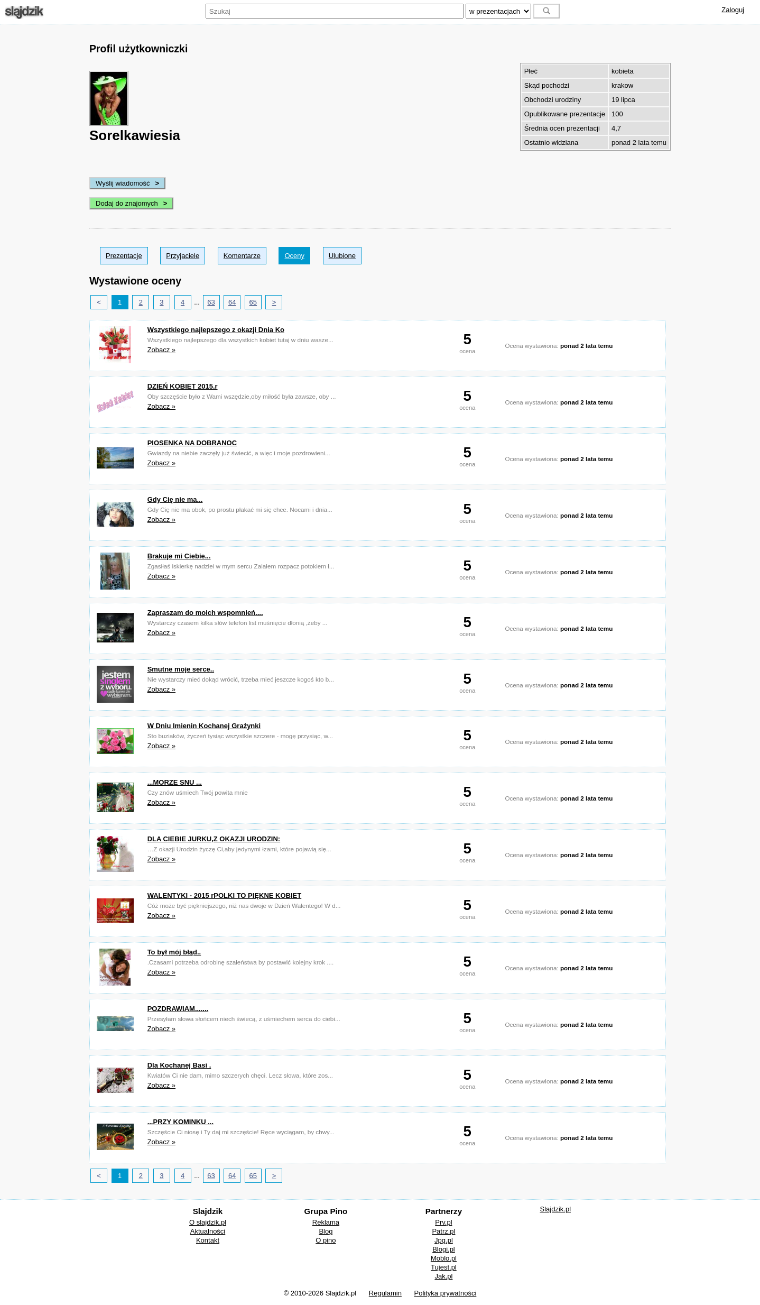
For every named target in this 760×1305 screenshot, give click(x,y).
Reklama (325, 1222)
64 (232, 302)
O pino (326, 1240)
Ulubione (342, 256)
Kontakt (207, 1240)
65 (253, 302)
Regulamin (385, 1293)
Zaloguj (732, 10)
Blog (325, 1231)
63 (211, 302)
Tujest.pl (444, 1267)
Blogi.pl (443, 1249)
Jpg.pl (443, 1240)
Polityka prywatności (445, 1293)
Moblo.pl (444, 1258)
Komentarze (242, 256)
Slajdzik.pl (555, 1209)
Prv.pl (443, 1222)
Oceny (294, 256)
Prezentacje (124, 256)
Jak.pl (443, 1276)
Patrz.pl (443, 1231)
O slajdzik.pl (207, 1222)
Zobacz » (161, 350)
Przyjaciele (182, 256)
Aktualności (207, 1231)
